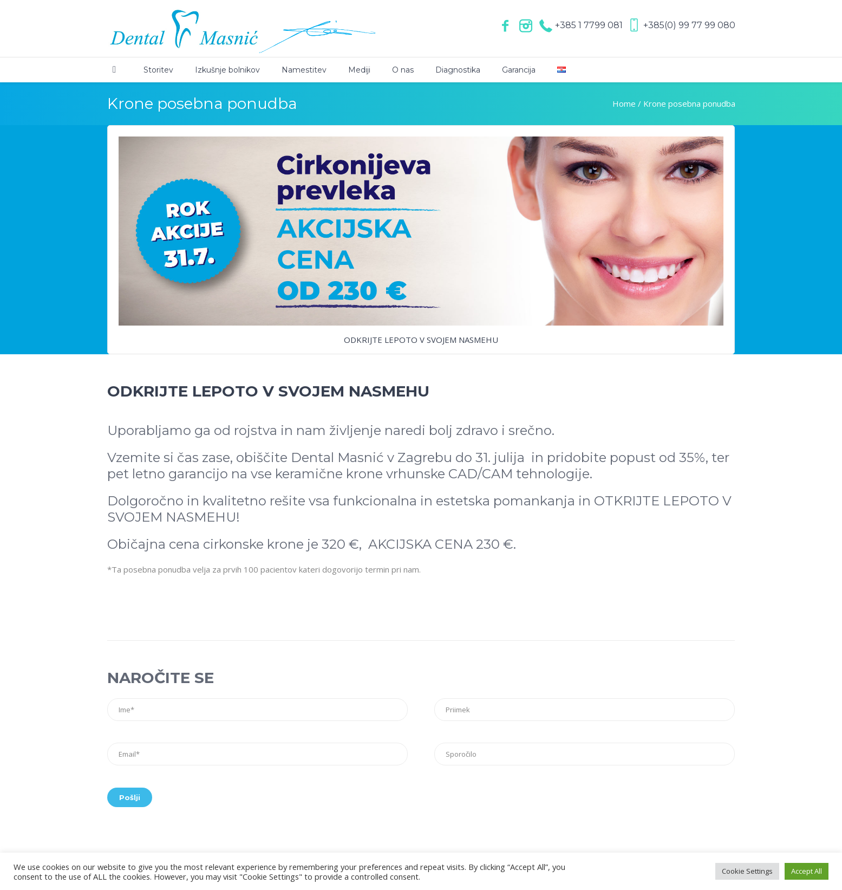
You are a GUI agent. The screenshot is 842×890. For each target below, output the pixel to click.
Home (624, 103)
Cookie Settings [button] (747, 871)
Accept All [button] (806, 871)
